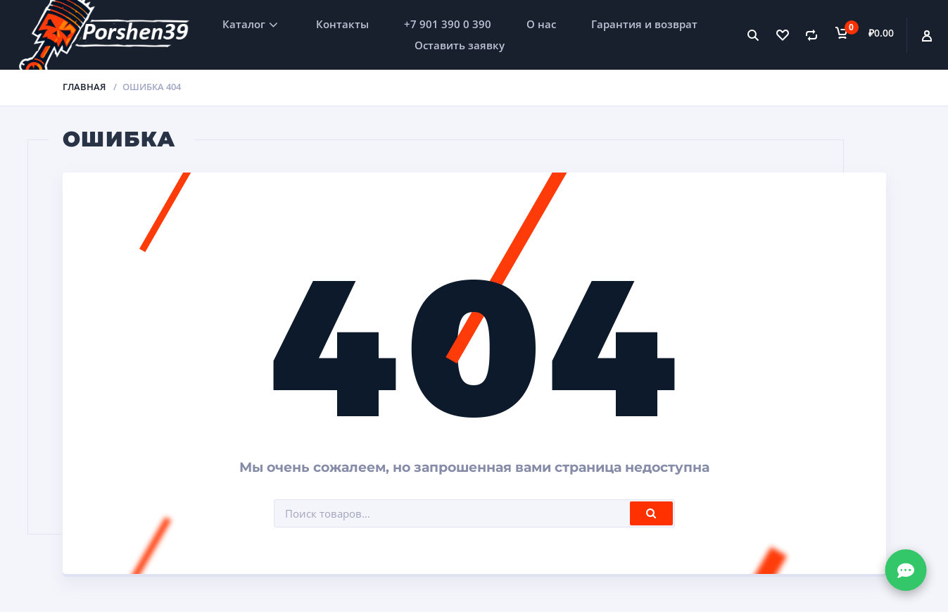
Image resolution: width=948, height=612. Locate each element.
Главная (84, 86)
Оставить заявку (460, 45)
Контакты (342, 24)
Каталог (243, 24)
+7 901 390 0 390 (447, 24)
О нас (541, 24)
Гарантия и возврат (644, 24)
